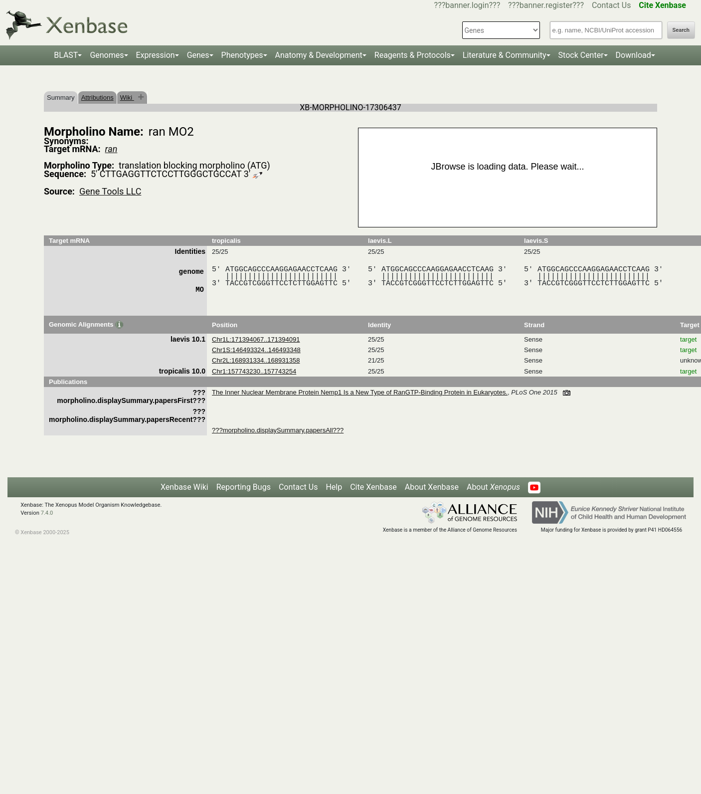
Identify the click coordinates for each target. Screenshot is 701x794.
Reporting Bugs (243, 487)
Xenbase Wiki (184, 487)
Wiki (127, 97)
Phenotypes (242, 55)
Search (681, 30)
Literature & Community (504, 55)
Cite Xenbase (373, 487)
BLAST (66, 55)
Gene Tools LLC (110, 191)
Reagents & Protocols (412, 55)
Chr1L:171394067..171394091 (256, 339)
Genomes (107, 55)
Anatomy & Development (318, 55)
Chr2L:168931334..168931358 (256, 360)
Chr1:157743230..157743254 (254, 371)
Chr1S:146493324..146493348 (256, 350)
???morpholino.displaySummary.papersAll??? (278, 430)
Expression (155, 55)
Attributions (97, 97)
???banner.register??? (546, 5)
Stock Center (581, 55)
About (493, 487)
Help (334, 487)
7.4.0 (47, 513)
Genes (198, 55)
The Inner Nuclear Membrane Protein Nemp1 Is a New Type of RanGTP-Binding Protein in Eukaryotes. (360, 392)
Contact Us (611, 5)
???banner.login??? (467, 5)
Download (633, 55)
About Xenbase (432, 487)
